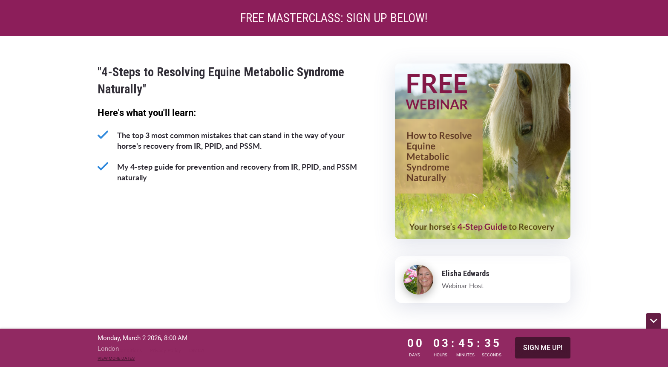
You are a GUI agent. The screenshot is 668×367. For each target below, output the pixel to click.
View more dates (116, 358)
